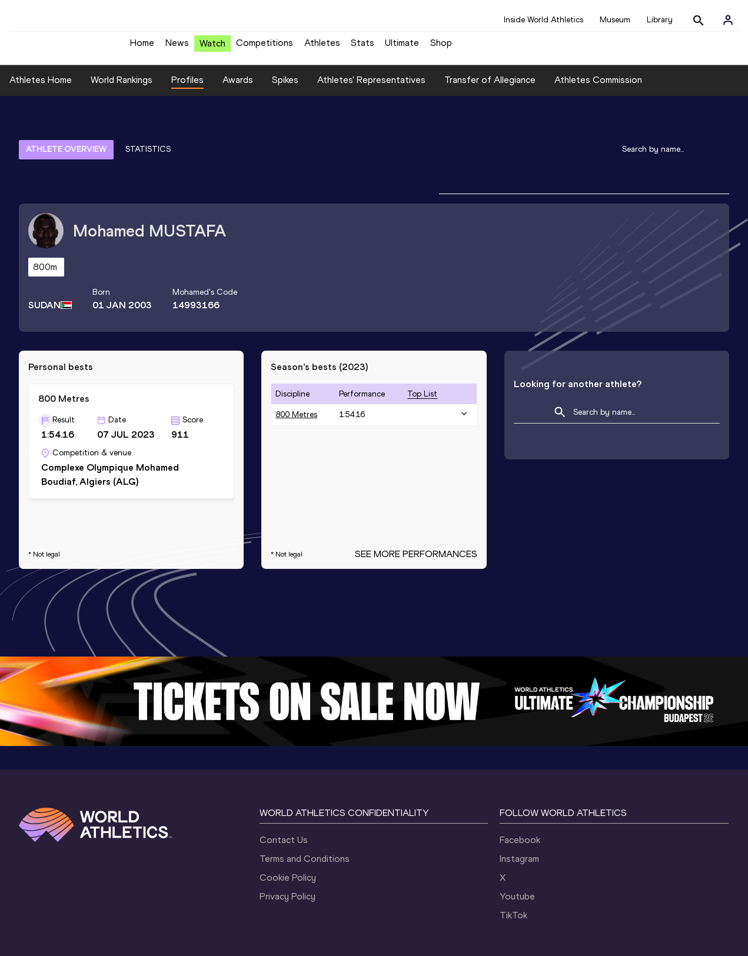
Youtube (517, 839)
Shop (441, 47)
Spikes (285, 88)
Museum (615, 20)
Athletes (322, 47)
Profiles (187, 88)
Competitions (264, 47)
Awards (237, 88)
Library (660, 20)
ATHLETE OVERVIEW (66, 125)
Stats (362, 47)
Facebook (520, 783)
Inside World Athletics (543, 20)
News (177, 47)
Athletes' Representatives (371, 88)
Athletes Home (40, 88)
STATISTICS (148, 125)
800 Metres (296, 358)
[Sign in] (728, 20)
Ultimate (402, 47)
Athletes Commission (598, 88)
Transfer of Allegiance (490, 88)
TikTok (513, 858)
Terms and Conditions (305, 802)
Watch (212, 48)
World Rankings (121, 88)
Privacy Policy (287, 839)
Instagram (519, 802)
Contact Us (284, 783)
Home (142, 47)
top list (422, 337)
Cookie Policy (288, 821)
